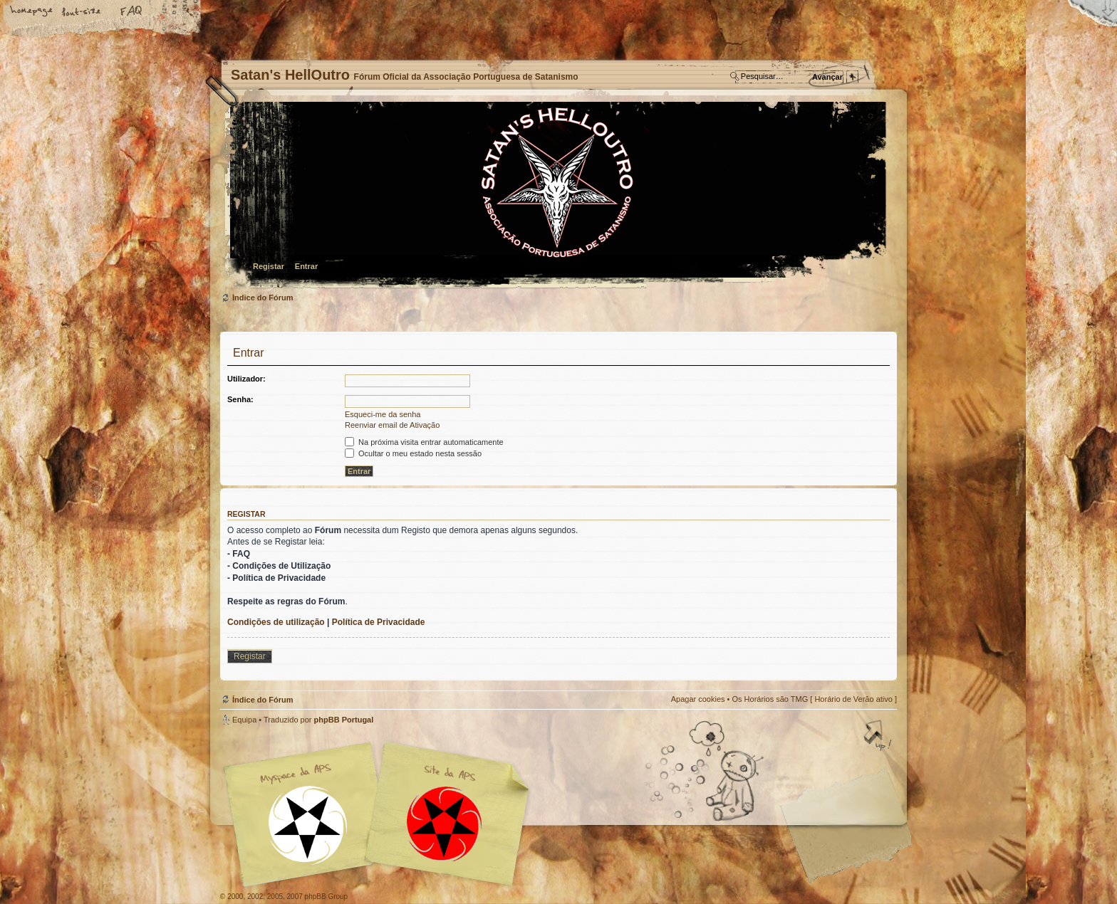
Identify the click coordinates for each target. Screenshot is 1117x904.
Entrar (306, 266)
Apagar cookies (698, 699)
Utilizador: (246, 378)
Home (32, 12)
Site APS (444, 824)
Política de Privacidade (378, 622)
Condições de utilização (276, 622)
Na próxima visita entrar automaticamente (424, 442)
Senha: (240, 399)
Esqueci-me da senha (382, 414)
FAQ (132, 12)
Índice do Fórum (556, 196)
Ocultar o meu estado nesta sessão (413, 453)
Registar (268, 266)
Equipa (244, 719)
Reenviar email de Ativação (392, 425)
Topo (879, 737)
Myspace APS (380, 814)
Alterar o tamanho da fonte (82, 12)
